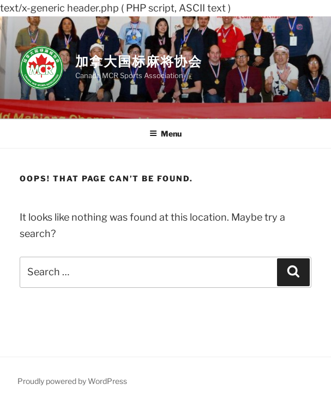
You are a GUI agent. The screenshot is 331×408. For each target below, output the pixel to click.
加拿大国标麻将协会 (138, 61)
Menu (165, 133)
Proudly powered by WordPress (72, 381)
